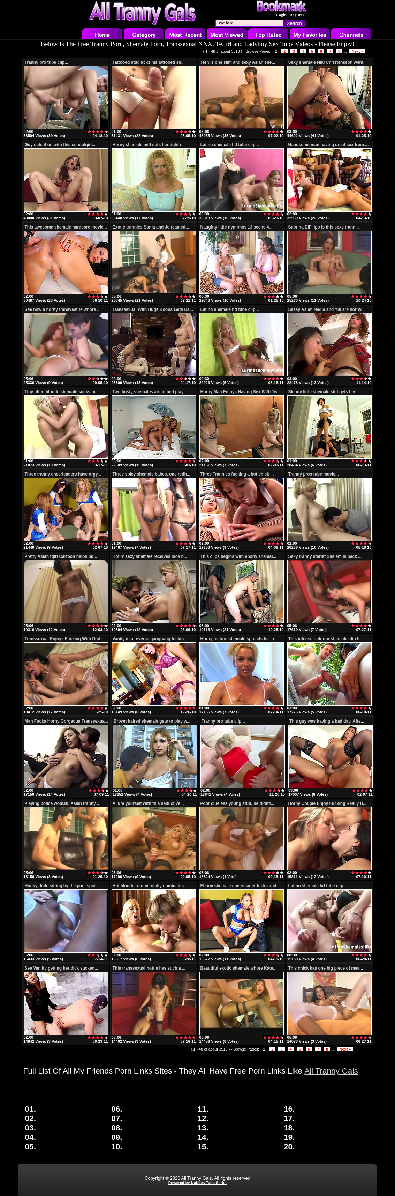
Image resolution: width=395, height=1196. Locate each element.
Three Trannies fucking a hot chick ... (237, 474)
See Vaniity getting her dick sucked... (61, 968)
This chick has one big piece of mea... (325, 968)
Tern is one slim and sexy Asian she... (237, 62)
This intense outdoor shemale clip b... (325, 638)
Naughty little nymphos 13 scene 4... (236, 227)
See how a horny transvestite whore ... (63, 309)
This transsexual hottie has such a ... (149, 968)
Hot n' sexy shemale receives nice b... (150, 556)
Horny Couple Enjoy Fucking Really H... (327, 803)
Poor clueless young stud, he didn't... (237, 803)
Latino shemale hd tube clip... (229, 144)
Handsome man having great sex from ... (328, 144)
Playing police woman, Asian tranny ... (63, 803)
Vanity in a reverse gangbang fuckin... (150, 638)
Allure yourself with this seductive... (148, 803)
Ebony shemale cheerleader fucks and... (240, 885)
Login (281, 15)
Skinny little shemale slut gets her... (323, 391)
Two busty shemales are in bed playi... (150, 391)
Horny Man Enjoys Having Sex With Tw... (240, 391)
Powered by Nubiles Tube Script (197, 1183)
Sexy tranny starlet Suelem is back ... (325, 556)
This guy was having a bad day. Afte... (326, 721)
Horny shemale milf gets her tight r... (149, 144)
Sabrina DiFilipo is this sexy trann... (323, 227)
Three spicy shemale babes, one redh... (151, 474)
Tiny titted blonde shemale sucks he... (62, 391)
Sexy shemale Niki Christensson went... (327, 62)
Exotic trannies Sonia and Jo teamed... (151, 227)
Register (296, 15)
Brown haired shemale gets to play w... (152, 721)
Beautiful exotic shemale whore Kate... (238, 968)
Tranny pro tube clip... (46, 62)
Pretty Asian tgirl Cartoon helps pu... (61, 556)
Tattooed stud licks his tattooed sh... (149, 62)
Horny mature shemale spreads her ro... (239, 638)
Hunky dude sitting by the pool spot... (62, 885)
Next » (357, 51)
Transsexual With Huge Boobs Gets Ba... (153, 309)
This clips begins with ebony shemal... (238, 556)
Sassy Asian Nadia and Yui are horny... (326, 309)
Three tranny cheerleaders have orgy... (63, 474)
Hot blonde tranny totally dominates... (150, 885)
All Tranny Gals (331, 1070)
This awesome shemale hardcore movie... (66, 227)
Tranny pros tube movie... (313, 474)
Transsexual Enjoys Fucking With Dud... (64, 638)
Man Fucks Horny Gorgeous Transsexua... (66, 721)
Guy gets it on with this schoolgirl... (60, 144)
